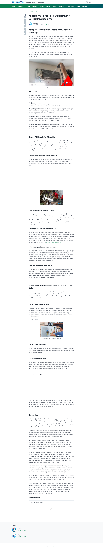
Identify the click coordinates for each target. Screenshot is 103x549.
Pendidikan (41, 2)
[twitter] (25, 21)
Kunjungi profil (22, 530)
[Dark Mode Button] (87, 2)
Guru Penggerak (30, 2)
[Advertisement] (51, 178)
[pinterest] (25, 30)
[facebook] (25, 18)
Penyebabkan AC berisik (53, 242)
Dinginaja (54, 546)
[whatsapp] (25, 24)
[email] (25, 33)
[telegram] (25, 27)
